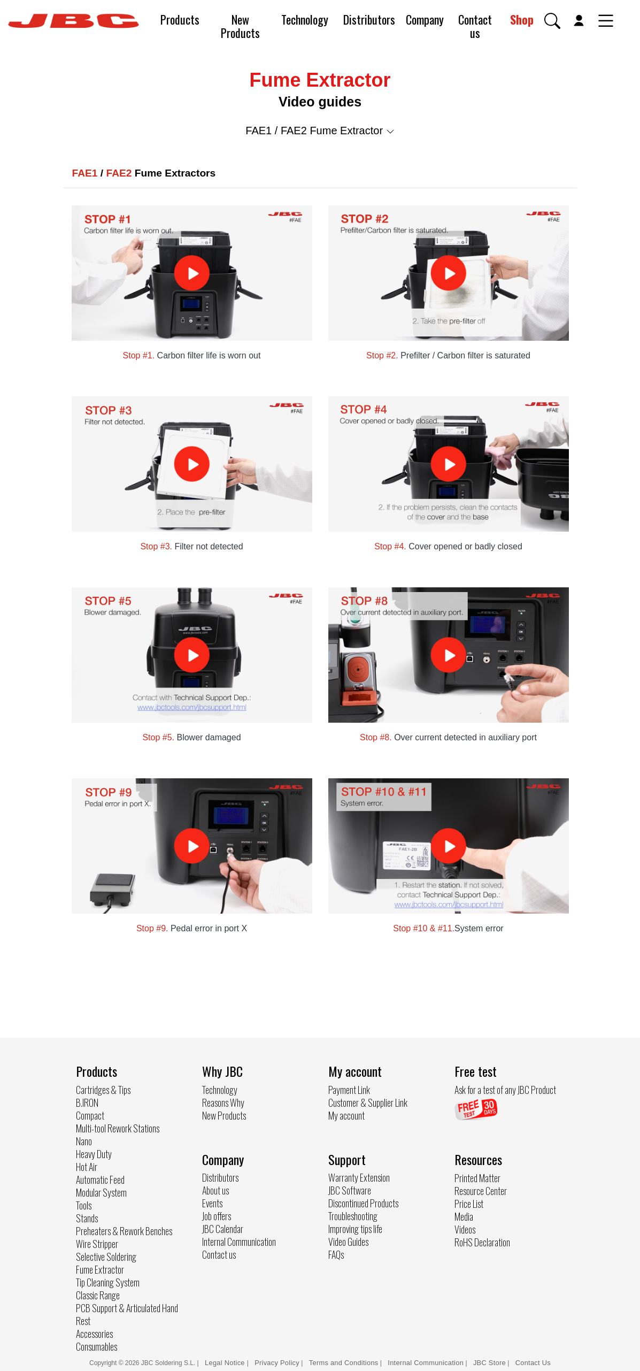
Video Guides (348, 1242)
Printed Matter (477, 1178)
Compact (90, 1115)
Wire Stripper (97, 1244)
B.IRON (87, 1102)
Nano (84, 1141)
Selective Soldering (106, 1256)
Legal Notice (226, 1363)
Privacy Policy (277, 1363)
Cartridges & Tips (103, 1090)
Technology (304, 19)
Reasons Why (223, 1102)
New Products (240, 26)
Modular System (101, 1192)
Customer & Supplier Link (367, 1102)
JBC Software (349, 1190)
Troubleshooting (352, 1216)
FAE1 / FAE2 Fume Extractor (319, 130)
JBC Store (489, 1363)
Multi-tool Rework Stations (117, 1128)
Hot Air (86, 1167)
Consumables (96, 1346)
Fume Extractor (100, 1269)
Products (179, 19)
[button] (552, 20)
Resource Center (480, 1191)
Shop (522, 19)
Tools (83, 1205)
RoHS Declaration (482, 1242)
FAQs (336, 1254)
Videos (464, 1229)
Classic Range (98, 1295)
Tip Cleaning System (108, 1282)
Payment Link (349, 1090)
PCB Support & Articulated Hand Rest (127, 1314)
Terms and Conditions (344, 1363)
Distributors (369, 19)
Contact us (475, 26)
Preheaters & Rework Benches (124, 1231)
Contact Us (533, 1363)
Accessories (94, 1334)
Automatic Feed (100, 1179)
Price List (468, 1204)
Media (463, 1216)
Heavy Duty (94, 1154)
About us (215, 1190)
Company (425, 19)
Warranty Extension (359, 1177)
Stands (87, 1218)
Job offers (216, 1216)
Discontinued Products (363, 1203)
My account (346, 1115)
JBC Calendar (222, 1229)
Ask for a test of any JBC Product (505, 1090)
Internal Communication (239, 1242)
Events (212, 1203)
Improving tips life (355, 1229)
